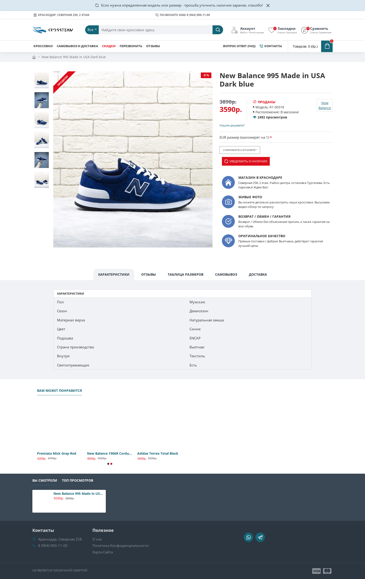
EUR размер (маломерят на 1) (244, 137)
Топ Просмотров (77, 480)
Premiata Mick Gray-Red (56, 453)
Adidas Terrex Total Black (157, 453)
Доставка (258, 274)
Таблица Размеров (185, 274)
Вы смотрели (44, 480)
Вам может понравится (59, 391)
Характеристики (113, 274)
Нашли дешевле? (232, 125)
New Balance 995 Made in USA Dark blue (78, 493)
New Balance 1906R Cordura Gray (109, 453)
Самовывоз (226, 274)
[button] (108, 464)
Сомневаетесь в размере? (239, 150)
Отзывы (148, 274)
